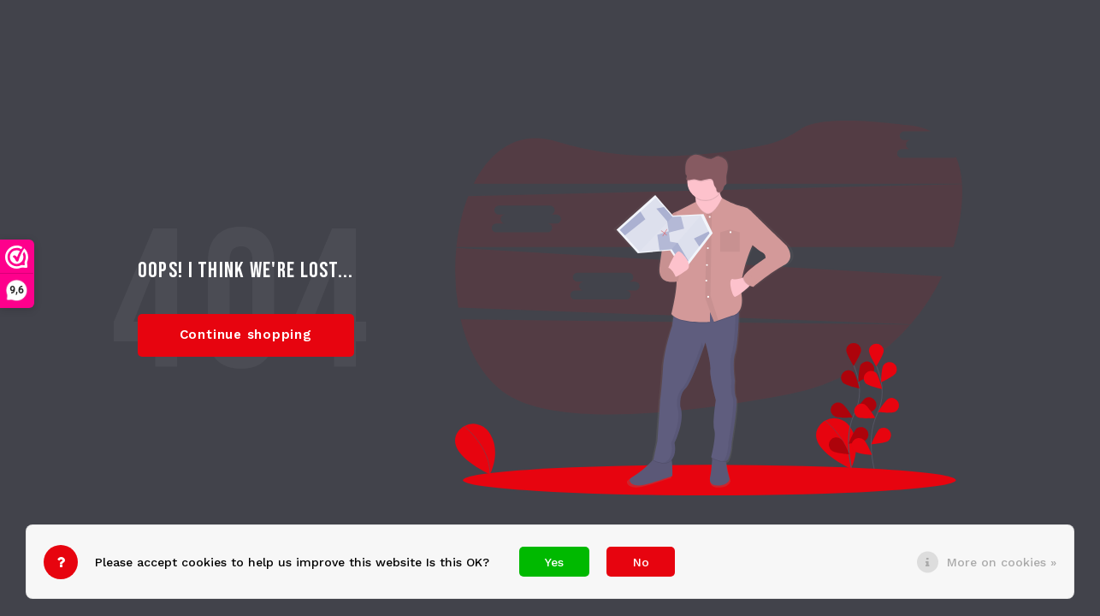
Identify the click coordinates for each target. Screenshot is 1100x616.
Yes (554, 562)
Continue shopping (246, 334)
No (641, 562)
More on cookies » (1001, 562)
